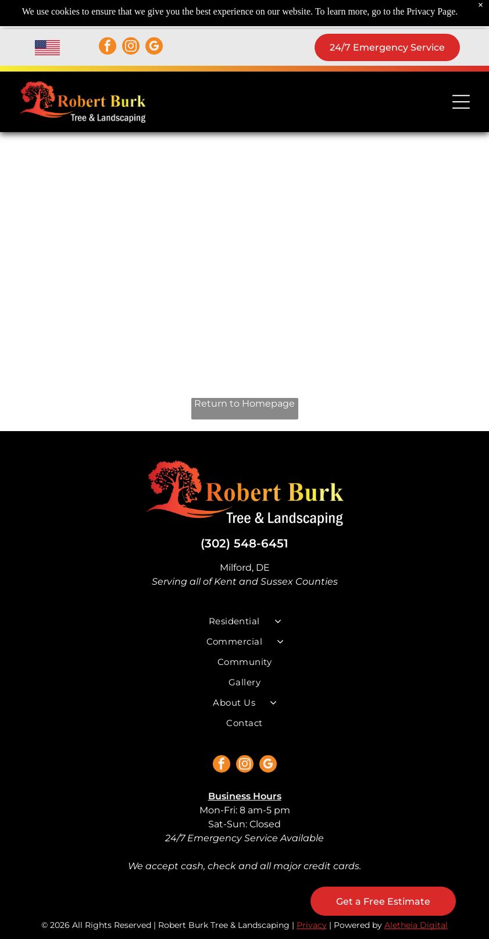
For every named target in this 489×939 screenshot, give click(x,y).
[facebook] (107, 47)
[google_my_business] (154, 47)
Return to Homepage (244, 403)
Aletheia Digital (416, 925)
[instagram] (131, 47)
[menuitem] (245, 621)
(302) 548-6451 (244, 543)
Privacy (312, 925)
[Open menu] (461, 102)
